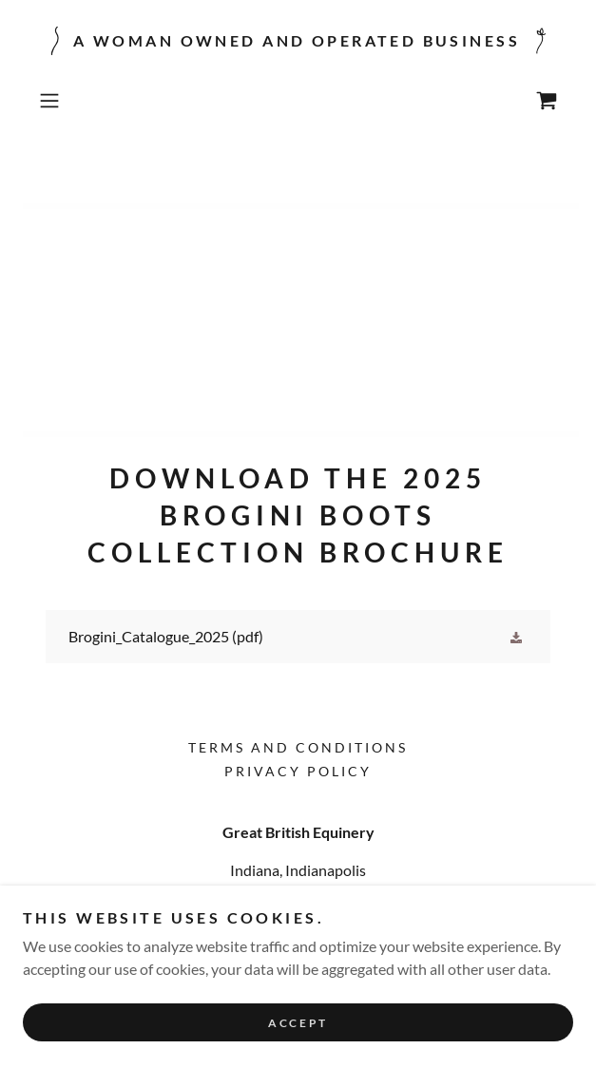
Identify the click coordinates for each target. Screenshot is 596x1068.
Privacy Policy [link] (298, 771)
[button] (70, 101)
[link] (547, 101)
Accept (297, 1023)
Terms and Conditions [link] (298, 747)
